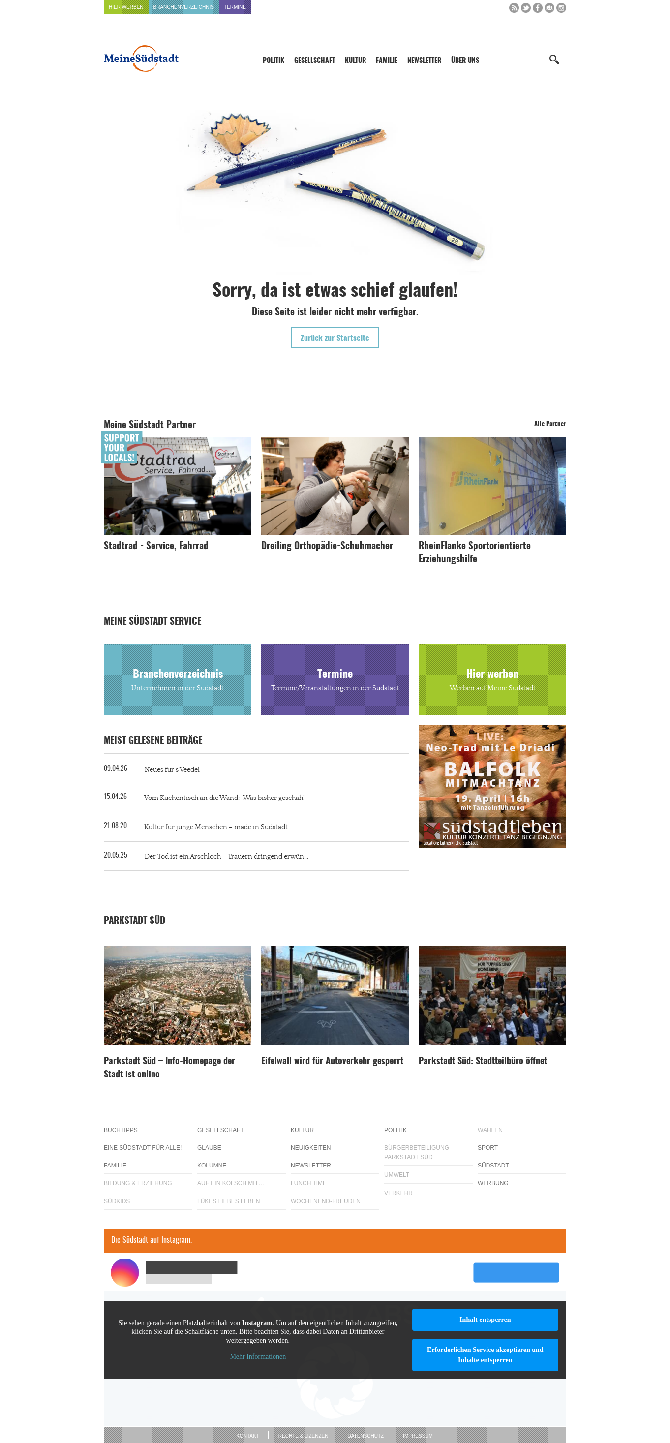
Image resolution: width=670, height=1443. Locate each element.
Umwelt (396, 1174)
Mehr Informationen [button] (258, 1356)
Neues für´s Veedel (172, 770)
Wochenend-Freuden (326, 1201)
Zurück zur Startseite (335, 338)
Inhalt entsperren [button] (485, 1319)
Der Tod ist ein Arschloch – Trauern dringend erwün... (226, 856)
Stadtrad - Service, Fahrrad (156, 546)
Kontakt (247, 1436)
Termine (235, 7)
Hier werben (126, 7)
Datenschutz (365, 1436)
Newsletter (424, 61)
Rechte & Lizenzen (303, 1436)
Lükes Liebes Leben (228, 1201)
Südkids (117, 1201)
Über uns (465, 61)
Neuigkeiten (311, 1147)
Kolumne (211, 1165)
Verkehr (398, 1193)
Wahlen (490, 1130)
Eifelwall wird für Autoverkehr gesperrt (332, 1061)
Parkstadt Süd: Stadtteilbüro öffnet (483, 1061)
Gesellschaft (314, 61)
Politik (273, 61)
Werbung (493, 1183)
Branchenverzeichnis (183, 7)
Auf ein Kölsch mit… (230, 1183)
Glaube (209, 1147)
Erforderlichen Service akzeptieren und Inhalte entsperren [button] (485, 1355)
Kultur (355, 61)
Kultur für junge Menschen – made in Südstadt (216, 827)
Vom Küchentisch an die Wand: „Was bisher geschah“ (224, 798)
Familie (386, 61)
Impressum (418, 1436)
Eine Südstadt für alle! (143, 1147)
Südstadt (493, 1165)
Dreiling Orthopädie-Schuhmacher (327, 546)
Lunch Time (309, 1183)
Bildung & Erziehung (138, 1183)
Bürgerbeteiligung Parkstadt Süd (416, 1152)
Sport (488, 1147)
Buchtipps (121, 1130)
